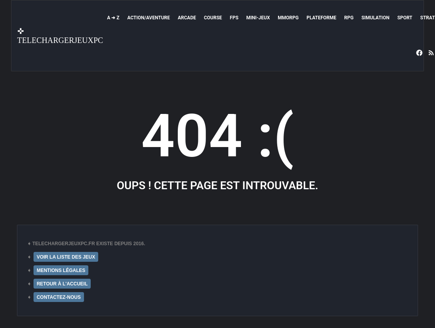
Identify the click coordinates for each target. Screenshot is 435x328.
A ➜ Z (113, 17)
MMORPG (288, 17)
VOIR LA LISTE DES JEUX (66, 257)
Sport (404, 17)
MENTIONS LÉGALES (61, 270)
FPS (234, 17)
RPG (349, 17)
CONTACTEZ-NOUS (59, 297)
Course (213, 17)
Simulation (375, 17)
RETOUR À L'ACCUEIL (62, 284)
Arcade (187, 17)
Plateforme (321, 17)
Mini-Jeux (258, 17)
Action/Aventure (148, 17)
